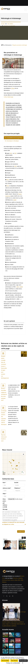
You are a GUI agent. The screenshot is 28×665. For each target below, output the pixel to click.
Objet (4, 493)
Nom (4, 482)
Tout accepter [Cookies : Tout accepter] (5, 660)
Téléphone (17, 488)
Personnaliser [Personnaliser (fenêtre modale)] (23, 660)
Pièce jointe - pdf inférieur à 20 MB (5, 503)
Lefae (15, 580)
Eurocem (15, 578)
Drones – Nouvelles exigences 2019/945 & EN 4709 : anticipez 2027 (4, 394)
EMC (19, 580)
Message (5, 509)
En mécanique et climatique (12, 140)
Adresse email (7, 488)
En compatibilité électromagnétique (13, 137)
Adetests (20, 578)
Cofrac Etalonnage (8, 97)
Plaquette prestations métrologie (19, 45)
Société (16, 482)
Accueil (2, 23)
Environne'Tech (6, 580)
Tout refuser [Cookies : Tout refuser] (14, 660)
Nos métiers (10, 23)
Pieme (12, 580)
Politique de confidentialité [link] (13, 663)
